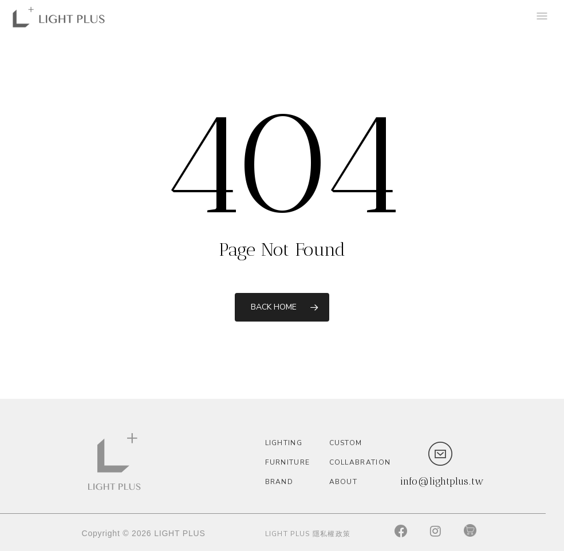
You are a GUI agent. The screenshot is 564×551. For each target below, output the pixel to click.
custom (345, 442)
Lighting (283, 442)
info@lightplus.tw (442, 481)
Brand (279, 481)
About (343, 481)
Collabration (358, 462)
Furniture (287, 462)
